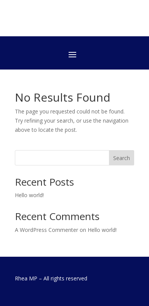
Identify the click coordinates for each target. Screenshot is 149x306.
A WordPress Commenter (46, 229)
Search (121, 158)
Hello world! (29, 195)
